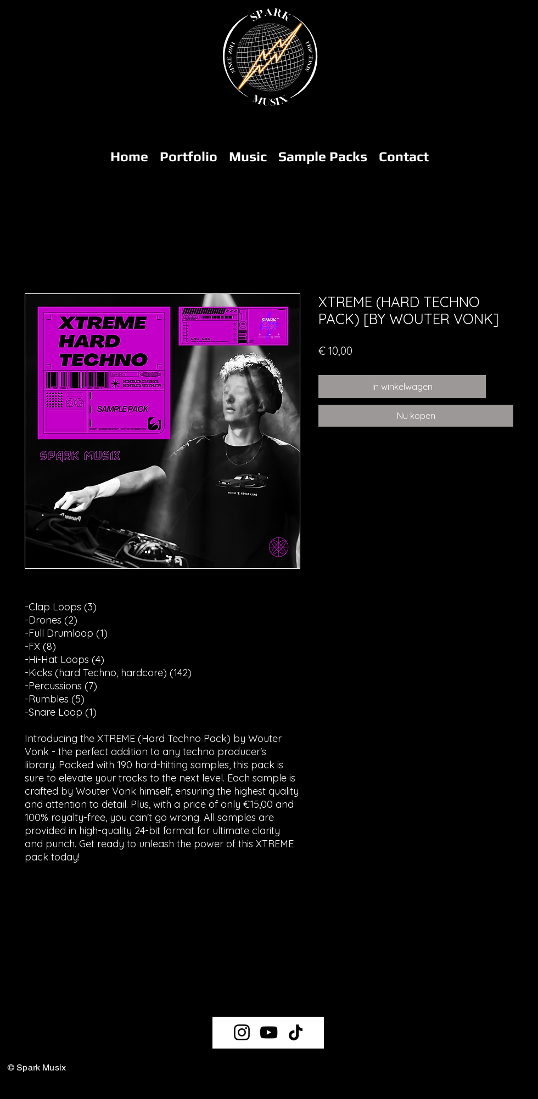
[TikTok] (295, 1032)
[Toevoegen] (501, 386)
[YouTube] (268, 1032)
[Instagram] (242, 1032)
